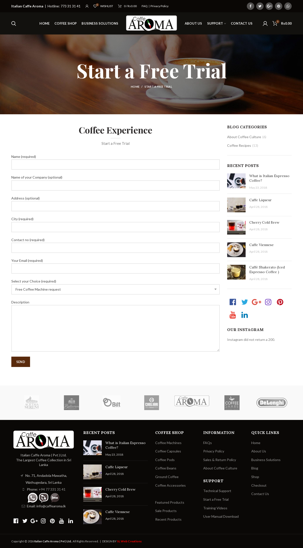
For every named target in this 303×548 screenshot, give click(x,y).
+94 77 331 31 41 (52, 489)
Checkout (259, 485)
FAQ (145, 6)
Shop (255, 477)
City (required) (115, 223)
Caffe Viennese (261, 245)
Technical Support (217, 491)
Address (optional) (115, 202)
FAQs (207, 443)
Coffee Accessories (170, 485)
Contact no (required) (115, 243)
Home (135, 86)
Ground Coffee (167, 477)
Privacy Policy (159, 6)
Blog (254, 468)
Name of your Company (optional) (115, 181)
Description (115, 315)
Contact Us (260, 494)
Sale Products (166, 511)
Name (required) (115, 160)
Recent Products (168, 519)
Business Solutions (266, 460)
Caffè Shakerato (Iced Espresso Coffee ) (267, 269)
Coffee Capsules (168, 451)
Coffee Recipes (239, 145)
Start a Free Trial (216, 499)
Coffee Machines (168, 443)
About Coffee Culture (244, 137)
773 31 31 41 (71, 6)
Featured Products (169, 502)
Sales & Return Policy (219, 460)
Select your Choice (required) (115, 285)
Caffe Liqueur (260, 200)
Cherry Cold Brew (264, 222)
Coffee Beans (165, 468)
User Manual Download (221, 516)
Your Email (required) (115, 264)
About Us (258, 451)
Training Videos (215, 508)
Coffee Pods (165, 460)
